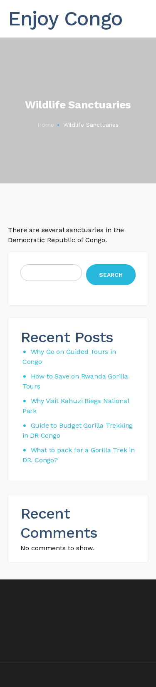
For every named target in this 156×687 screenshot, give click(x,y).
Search (111, 274)
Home (45, 124)
